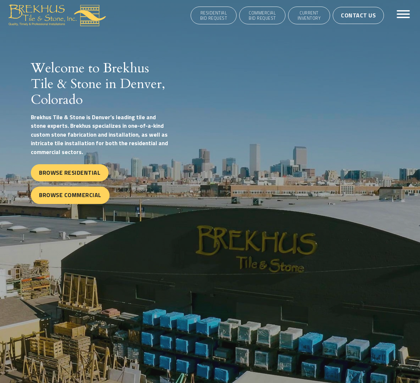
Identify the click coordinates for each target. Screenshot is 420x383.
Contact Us (358, 15)
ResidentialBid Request (213, 15)
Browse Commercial (70, 195)
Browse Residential (69, 172)
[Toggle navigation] (403, 15)
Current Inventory (309, 15)
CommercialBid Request (262, 15)
